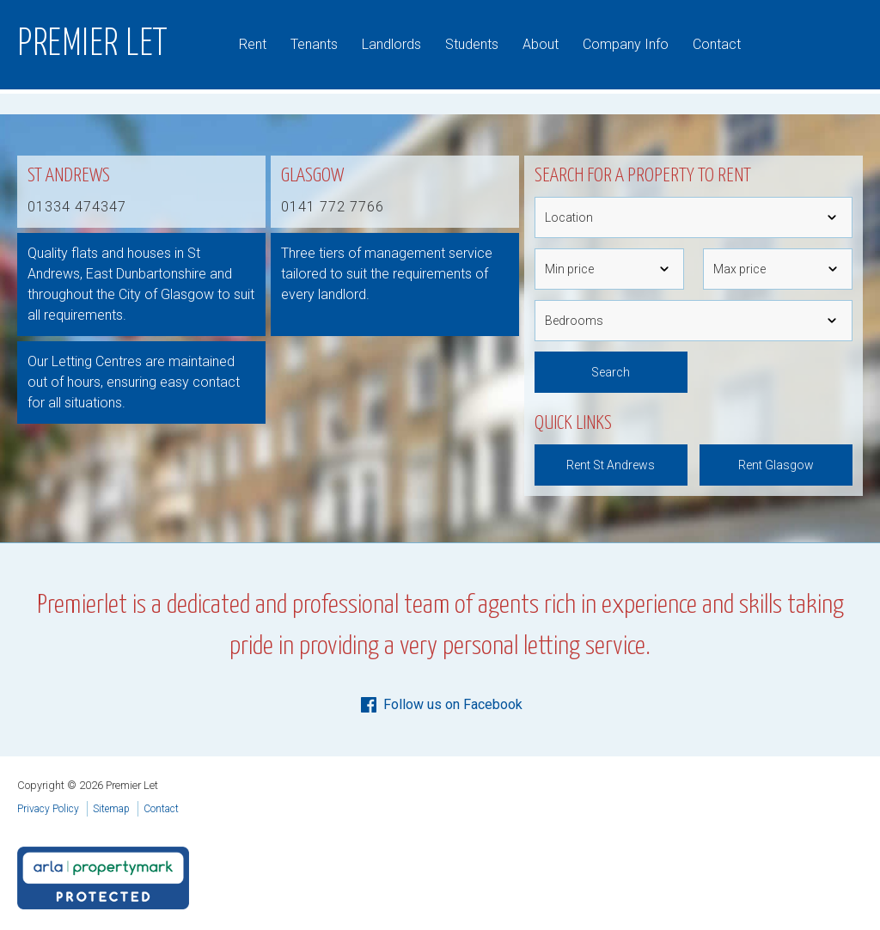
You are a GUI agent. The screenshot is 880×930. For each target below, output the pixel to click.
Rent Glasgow (776, 465)
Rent (252, 44)
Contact (717, 44)
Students (471, 44)
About (540, 44)
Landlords (391, 44)
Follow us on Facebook (440, 704)
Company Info (626, 44)
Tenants (314, 44)
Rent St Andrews (610, 465)
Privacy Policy (48, 809)
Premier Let (92, 45)
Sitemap (111, 809)
